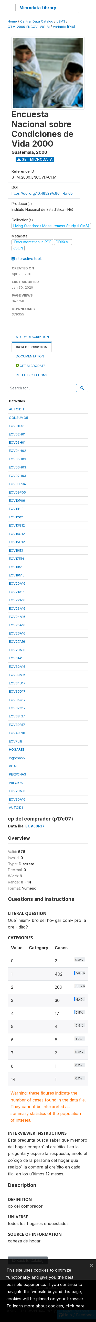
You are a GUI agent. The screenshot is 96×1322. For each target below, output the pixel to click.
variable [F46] (64, 27)
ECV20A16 (17, 583)
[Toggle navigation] (85, 8)
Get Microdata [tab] (31, 365)
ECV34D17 (17, 683)
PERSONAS (17, 774)
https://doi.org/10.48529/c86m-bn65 (42, 193)
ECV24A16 (17, 617)
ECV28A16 (17, 650)
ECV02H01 (17, 434)
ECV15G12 (17, 542)
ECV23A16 (17, 608)
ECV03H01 (17, 442)
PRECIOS (16, 783)
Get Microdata (35, 159)
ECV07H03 (17, 476)
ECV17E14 (16, 558)
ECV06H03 (17, 467)
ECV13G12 (17, 525)
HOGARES (17, 749)
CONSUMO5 (18, 418)
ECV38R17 (17, 716)
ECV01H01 (17, 426)
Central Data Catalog (36, 21)
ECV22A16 (17, 600)
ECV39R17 (17, 725)
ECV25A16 (17, 625)
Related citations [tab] (31, 375)
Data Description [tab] (31, 347)
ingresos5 (17, 758)
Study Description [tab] (32, 337)
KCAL (13, 766)
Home (12, 21)
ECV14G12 (17, 534)
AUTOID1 (16, 807)
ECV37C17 (17, 708)
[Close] (91, 1265)
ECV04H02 (17, 451)
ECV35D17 (17, 691)
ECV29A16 (17, 791)
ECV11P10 (16, 509)
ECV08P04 (17, 484)
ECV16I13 (16, 550)
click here (75, 1305)
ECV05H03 (17, 459)
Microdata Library (37, 7)
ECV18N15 (17, 567)
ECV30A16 (17, 799)
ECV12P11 (16, 517)
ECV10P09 (17, 500)
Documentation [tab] (30, 356)
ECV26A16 (17, 633)
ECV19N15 (17, 575)
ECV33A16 (17, 675)
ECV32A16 (17, 666)
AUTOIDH (16, 409)
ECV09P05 (17, 492)
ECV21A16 (17, 592)
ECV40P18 (17, 733)
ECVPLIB (15, 741)
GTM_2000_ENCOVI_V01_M (29, 27)
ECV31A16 (17, 658)
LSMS (61, 21)
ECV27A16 (17, 641)
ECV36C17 (17, 700)
